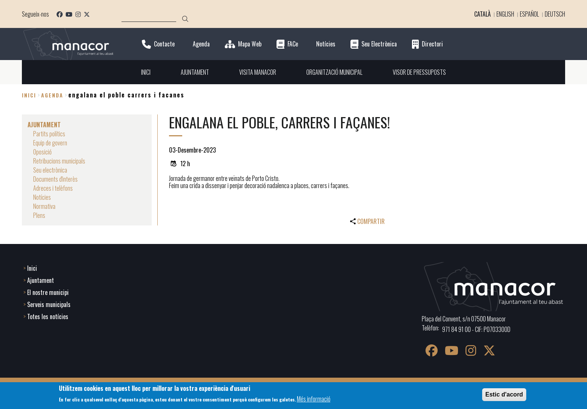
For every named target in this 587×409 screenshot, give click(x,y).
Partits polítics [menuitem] (49, 133)
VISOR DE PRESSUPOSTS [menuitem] (419, 72)
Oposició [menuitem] (42, 151)
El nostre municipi (48, 292)
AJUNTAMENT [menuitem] (195, 72)
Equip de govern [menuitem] (50, 142)
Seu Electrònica (379, 44)
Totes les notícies (47, 316)
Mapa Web (249, 44)
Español (529, 14)
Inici (29, 95)
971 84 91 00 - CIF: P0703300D (476, 329)
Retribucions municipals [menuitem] (59, 160)
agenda (52, 95)
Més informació (313, 398)
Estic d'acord (504, 394)
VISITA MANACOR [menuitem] (257, 72)
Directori (432, 44)
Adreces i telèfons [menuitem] (53, 188)
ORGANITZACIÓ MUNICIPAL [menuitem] (334, 72)
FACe (292, 44)
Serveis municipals (49, 304)
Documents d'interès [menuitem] (55, 179)
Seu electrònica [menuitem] (50, 169)
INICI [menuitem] (146, 72)
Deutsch (555, 14)
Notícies (325, 44)
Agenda (201, 44)
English (505, 14)
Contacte (164, 44)
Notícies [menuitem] (42, 197)
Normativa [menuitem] (44, 206)
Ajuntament (40, 280)
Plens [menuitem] (39, 215)
